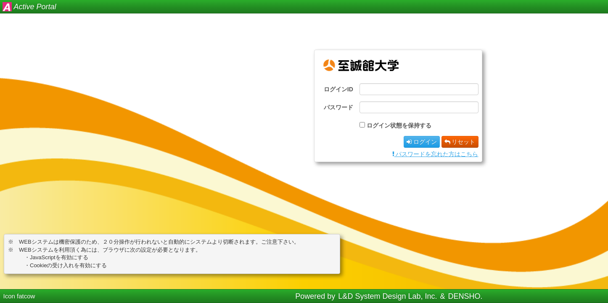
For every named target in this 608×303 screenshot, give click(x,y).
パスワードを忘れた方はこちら (435, 154)
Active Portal (35, 7)
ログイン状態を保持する (399, 125)
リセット (460, 141)
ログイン (422, 141)
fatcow (26, 296)
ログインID (338, 89)
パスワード (338, 107)
